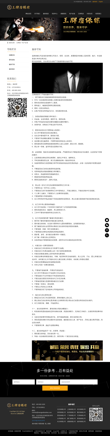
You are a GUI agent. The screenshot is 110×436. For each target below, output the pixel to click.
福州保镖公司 (81, 421)
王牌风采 (81, 13)
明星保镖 (41, 423)
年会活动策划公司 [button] (27, 431)
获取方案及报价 (55, 388)
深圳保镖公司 (61, 412)
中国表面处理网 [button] (73, 431)
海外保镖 (35, 423)
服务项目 (46, 13)
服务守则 (12, 64)
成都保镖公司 (71, 421)
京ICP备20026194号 (38, 420)
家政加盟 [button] (48, 431)
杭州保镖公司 (71, 412)
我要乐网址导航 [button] (45, 433)
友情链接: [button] (11, 431)
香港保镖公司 (81, 418)
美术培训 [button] (54, 433)
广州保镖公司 (71, 415)
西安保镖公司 (61, 415)
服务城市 (95, 1)
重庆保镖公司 (81, 412)
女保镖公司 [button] (63, 431)
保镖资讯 (63, 13)
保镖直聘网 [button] (17, 431)
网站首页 (28, 13)
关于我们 (37, 13)
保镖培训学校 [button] (73, 433)
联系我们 (98, 13)
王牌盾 (18, 42)
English (101, 1)
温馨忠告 (12, 55)
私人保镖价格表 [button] (62, 433)
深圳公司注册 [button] (83, 431)
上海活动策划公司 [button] (39, 431)
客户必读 (72, 13)
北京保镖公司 (61, 409)
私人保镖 (48, 423)
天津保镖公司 (81, 415)
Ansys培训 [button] (56, 431)
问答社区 (90, 13)
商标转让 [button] (36, 433)
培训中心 (55, 13)
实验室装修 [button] (98, 431)
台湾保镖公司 (61, 418)
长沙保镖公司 (61, 421)
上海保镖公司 (71, 409)
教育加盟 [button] (91, 431)
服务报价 (12, 69)
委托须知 (12, 60)
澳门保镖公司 (71, 418)
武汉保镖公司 (81, 409)
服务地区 (71, 404)
